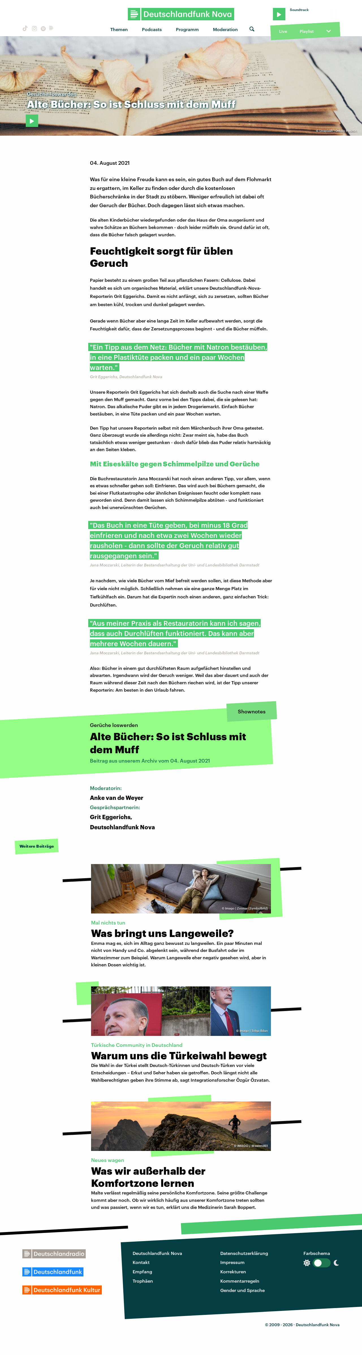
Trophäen (143, 1280)
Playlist (307, 31)
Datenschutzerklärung (244, 1253)
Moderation (225, 29)
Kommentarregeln (239, 1280)
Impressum (232, 1262)
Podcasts (152, 29)
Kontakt (141, 1262)
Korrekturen (233, 1271)
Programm (187, 29)
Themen (119, 29)
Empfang (142, 1271)
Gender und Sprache (242, 1290)
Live (283, 31)
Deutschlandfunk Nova (157, 1253)
